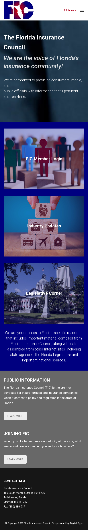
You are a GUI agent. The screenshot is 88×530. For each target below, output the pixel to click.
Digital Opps (76, 523)
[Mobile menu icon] (82, 10)
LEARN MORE (15, 416)
